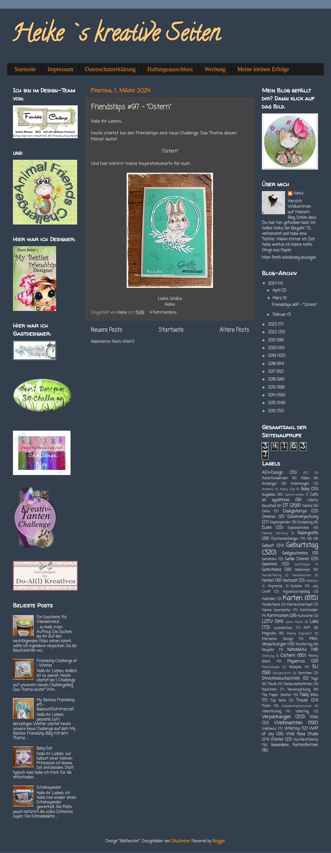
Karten (292, 598)
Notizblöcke (297, 650)
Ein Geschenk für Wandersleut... (52, 619)
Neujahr (268, 650)
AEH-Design (272, 473)
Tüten (266, 706)
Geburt (268, 546)
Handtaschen (301, 575)
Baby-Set (44, 749)
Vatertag (302, 711)
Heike (298, 194)
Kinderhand (271, 604)
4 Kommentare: (163, 313)
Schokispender (49, 788)
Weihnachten (288, 723)
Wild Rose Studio (302, 734)
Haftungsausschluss (170, 69)
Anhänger (269, 484)
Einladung (305, 522)
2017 (272, 372)
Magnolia (269, 633)
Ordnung (268, 656)
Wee (314, 717)
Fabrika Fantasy (275, 533)
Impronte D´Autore (284, 586)
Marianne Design (277, 639)
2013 (272, 403)
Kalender (269, 599)
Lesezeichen (283, 628)
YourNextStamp (306, 739)
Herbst (268, 581)
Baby (305, 489)
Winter (277, 740)
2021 (272, 340)
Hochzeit (290, 581)
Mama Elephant (299, 633)
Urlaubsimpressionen (296, 706)
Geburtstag (302, 545)
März (278, 298)
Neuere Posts (106, 330)
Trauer (302, 701)
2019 (272, 356)
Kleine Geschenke (276, 610)
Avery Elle (287, 489)
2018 (272, 364)
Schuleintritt (282, 673)
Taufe (272, 684)
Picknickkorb (270, 667)
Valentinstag (271, 711)
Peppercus (296, 661)
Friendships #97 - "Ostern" (131, 107)
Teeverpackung (299, 689)
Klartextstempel (299, 604)
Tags (314, 678)
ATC (305, 473)
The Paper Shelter (277, 695)
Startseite (25, 69)
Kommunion (277, 616)
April (277, 291)
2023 (273, 325)
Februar (280, 315)
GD (309, 539)
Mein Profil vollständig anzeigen (289, 258)
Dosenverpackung (302, 517)
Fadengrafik (308, 533)
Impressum (60, 69)
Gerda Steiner (297, 559)
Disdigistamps (295, 511)
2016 (272, 380)
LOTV (267, 621)
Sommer (305, 673)
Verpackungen (276, 717)
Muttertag (304, 644)
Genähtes (269, 559)
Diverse (268, 517)
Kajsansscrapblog (296, 591)
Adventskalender (275, 478)
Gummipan (302, 564)
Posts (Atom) (123, 342)
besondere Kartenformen (294, 745)
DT (285, 505)
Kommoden (309, 610)
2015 (272, 388)
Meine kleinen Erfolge (263, 69)
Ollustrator (180, 841)
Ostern (287, 655)
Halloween (302, 570)
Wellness (269, 729)
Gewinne (269, 564)
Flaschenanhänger (285, 539)
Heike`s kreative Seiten (116, 36)
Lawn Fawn (294, 622)
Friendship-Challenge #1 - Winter (57, 663)
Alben (305, 478)
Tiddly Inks (309, 695)
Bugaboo (268, 494)
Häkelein (312, 581)
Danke (307, 506)
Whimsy (292, 729)
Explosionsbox (298, 528)
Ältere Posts (234, 330)
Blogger (218, 841)
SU (315, 666)
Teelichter (269, 689)
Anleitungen (300, 484)
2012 (272, 411)
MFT (307, 628)
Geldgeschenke (295, 553)
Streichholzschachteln (281, 679)
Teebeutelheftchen (298, 684)
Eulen (267, 528)
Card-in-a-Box (294, 495)
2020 (273, 348)
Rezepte (295, 667)
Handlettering (271, 575)
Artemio (267, 489)
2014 (272, 395)
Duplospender (280, 522)
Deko (266, 511)
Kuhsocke (305, 616)
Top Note (278, 700)
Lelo (314, 621)
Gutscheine (271, 570)
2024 (273, 284)
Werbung (215, 69)
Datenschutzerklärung (110, 69)
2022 (273, 332)
